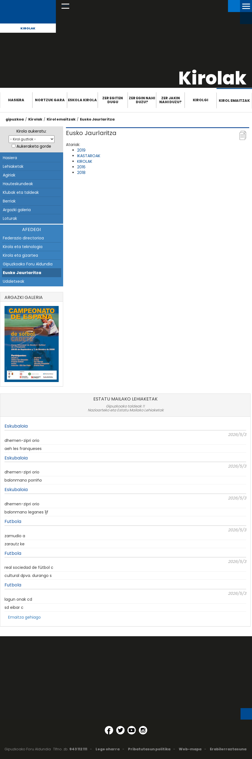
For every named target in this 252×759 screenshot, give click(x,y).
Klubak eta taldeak (21, 192)
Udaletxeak (13, 281)
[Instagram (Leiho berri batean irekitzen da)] (143, 730)
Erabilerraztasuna (228, 749)
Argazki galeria (17, 210)
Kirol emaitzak (234, 100)
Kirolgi (200, 100)
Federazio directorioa (23, 238)
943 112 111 (78, 749)
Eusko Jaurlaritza (97, 119)
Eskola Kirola (82, 100)
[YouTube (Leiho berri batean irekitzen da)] (131, 730)
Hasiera (16, 100)
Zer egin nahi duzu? (142, 100)
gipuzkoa (15, 119)
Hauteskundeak (18, 184)
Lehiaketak (13, 166)
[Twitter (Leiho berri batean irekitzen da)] (120, 730)
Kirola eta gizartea (20, 255)
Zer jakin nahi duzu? (170, 100)
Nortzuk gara (50, 100)
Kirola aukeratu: (31, 131)
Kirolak (27, 28)
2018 (81, 172)
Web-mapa (190, 749)
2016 (81, 167)
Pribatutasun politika (149, 749)
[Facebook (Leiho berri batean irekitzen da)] (109, 730)
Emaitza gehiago (24, 617)
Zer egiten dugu (112, 100)
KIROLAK (84, 161)
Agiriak (9, 175)
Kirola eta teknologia (22, 246)
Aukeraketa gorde (33, 146)
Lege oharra (108, 749)
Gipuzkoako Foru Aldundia (28, 264)
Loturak (10, 218)
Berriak (9, 201)
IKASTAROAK (88, 156)
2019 (81, 150)
